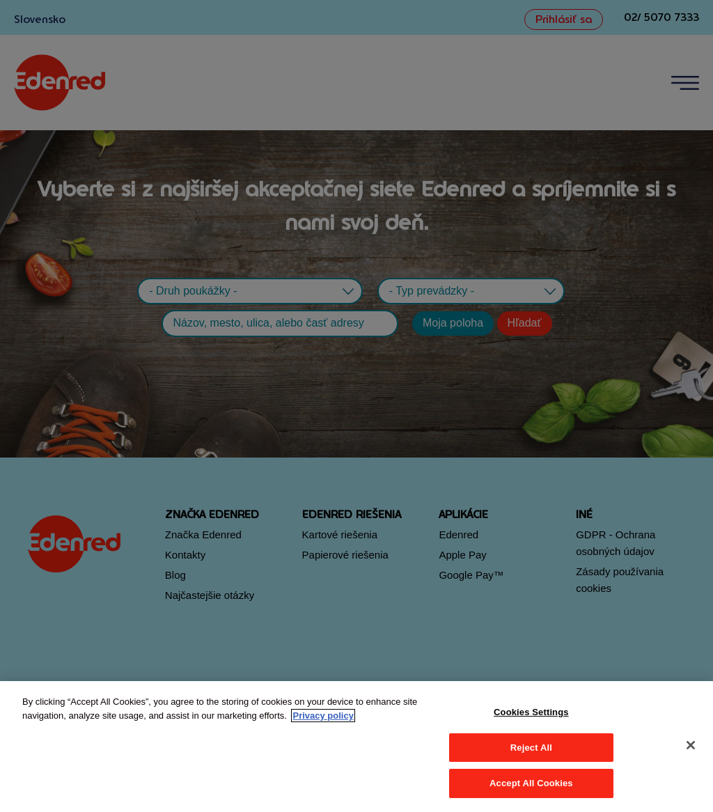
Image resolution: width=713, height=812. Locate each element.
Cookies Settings (531, 712)
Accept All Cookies (531, 783)
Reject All (531, 747)
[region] (356, 746)
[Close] (690, 745)
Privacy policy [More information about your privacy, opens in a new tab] (322, 715)
